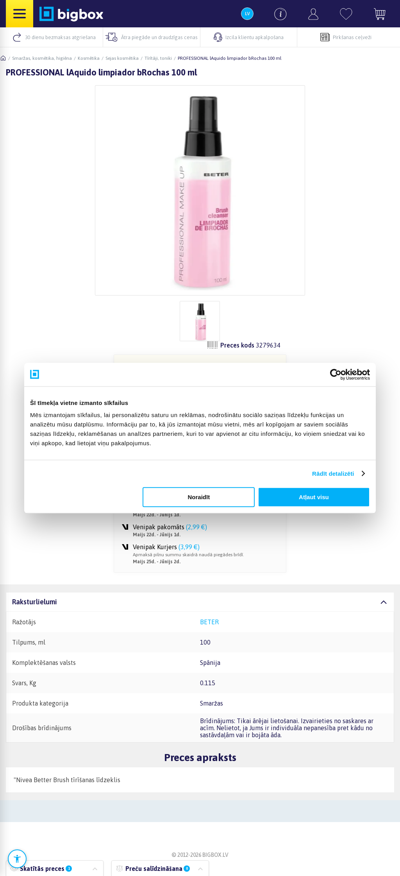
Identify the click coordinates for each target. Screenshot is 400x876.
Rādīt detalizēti (333, 473)
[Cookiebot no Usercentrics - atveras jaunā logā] (336, 374)
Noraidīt (199, 497)
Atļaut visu (314, 497)
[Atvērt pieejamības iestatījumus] (17, 858)
